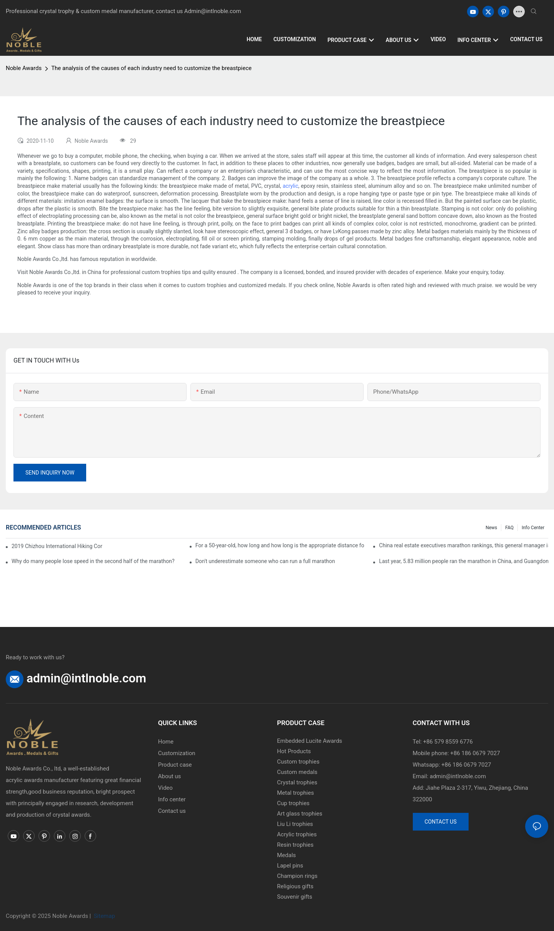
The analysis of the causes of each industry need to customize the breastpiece (151, 68)
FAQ (509, 527)
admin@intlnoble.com (86, 678)
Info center (533, 527)
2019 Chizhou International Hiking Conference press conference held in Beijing (57, 546)
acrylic (291, 186)
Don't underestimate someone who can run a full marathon (265, 561)
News (491, 527)
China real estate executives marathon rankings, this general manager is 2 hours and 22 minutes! (463, 545)
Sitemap (103, 916)
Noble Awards (24, 68)
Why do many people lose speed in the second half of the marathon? (93, 561)
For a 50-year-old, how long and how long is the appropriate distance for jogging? (280, 545)
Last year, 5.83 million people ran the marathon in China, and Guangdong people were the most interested (463, 561)
